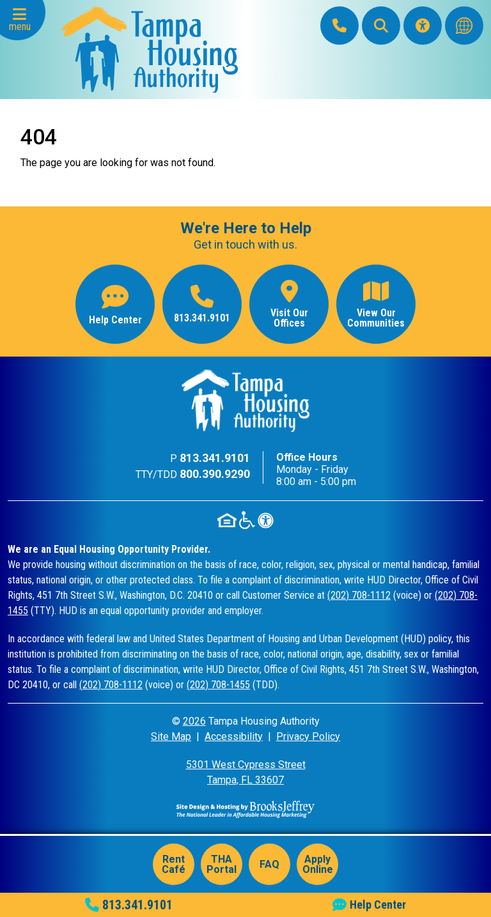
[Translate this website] (464, 25)
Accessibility (234, 736)
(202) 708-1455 (218, 685)
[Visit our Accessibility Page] (422, 25)
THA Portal (222, 864)
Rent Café (173, 864)
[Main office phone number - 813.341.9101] (202, 304)
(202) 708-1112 (359, 595)
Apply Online (317, 864)
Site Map (171, 736)
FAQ (269, 864)
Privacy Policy (308, 736)
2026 (194, 721)
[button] (22, 20)
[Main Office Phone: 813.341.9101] (339, 25)
